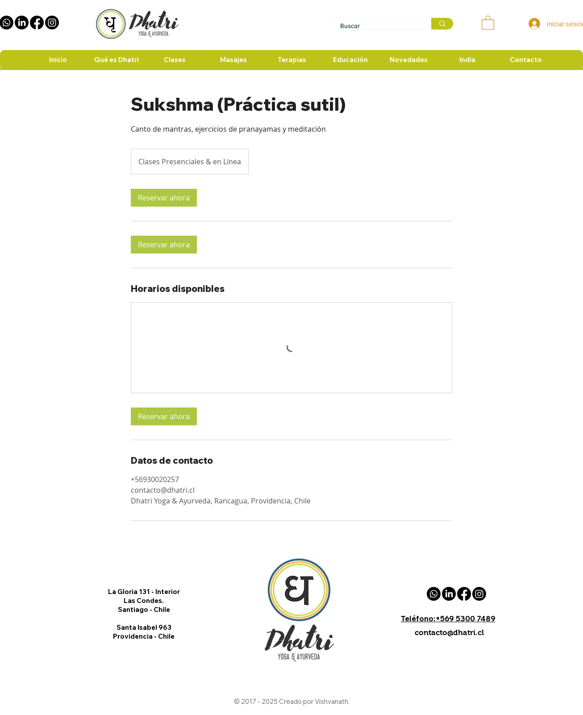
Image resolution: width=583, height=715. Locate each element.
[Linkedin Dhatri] (22, 22)
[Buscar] (376, 26)
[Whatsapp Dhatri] (434, 594)
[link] (164, 198)
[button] (488, 22)
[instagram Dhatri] (52, 22)
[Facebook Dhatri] (37, 22)
